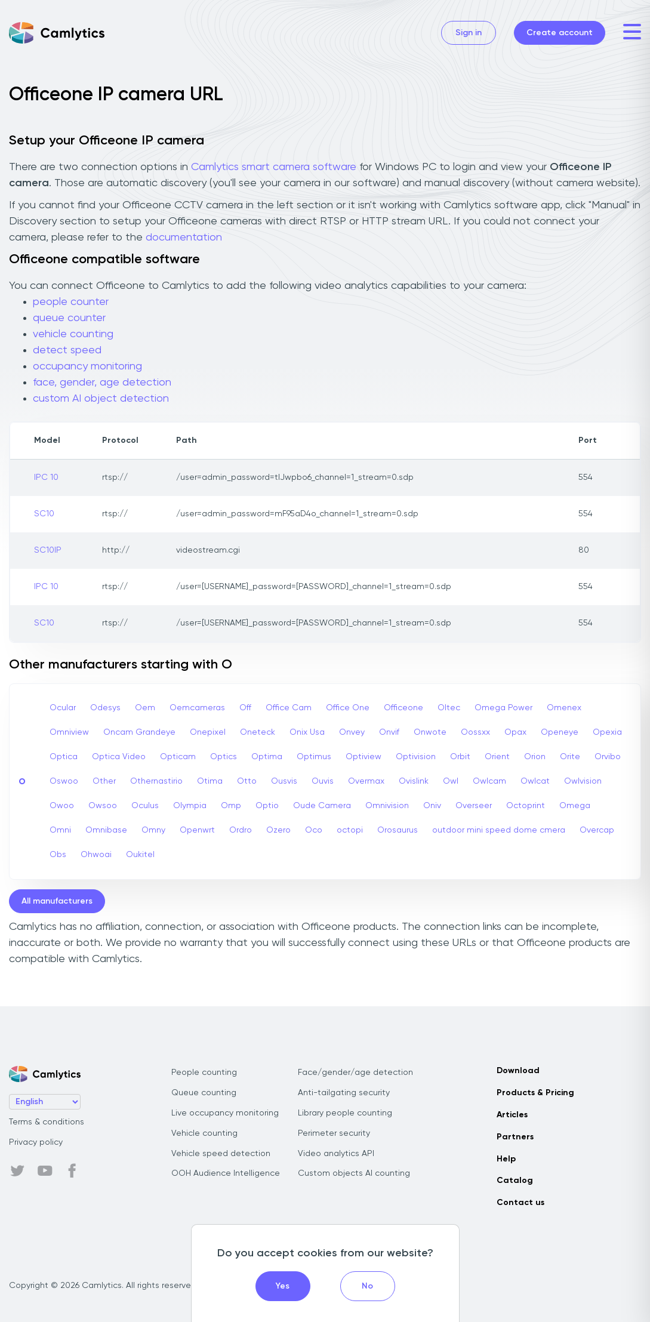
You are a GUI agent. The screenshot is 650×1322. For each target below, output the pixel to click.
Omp (231, 806)
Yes (282, 1286)
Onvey (352, 732)
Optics (223, 757)
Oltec (449, 708)
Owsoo (102, 806)
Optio (267, 806)
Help (506, 1159)
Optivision (416, 757)
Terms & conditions (46, 1122)
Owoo (62, 806)
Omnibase (106, 830)
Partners (515, 1137)
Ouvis (323, 781)
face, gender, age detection (102, 382)
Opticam (178, 757)
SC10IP (47, 550)
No (367, 1286)
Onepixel (208, 732)
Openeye (559, 732)
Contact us (520, 1202)
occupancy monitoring (87, 366)
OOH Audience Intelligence (225, 1173)
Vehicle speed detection (220, 1154)
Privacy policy (36, 1142)
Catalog (515, 1180)
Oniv (432, 806)
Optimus (314, 757)
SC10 (44, 514)
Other (104, 781)
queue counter (69, 318)
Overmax (366, 781)
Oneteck (257, 732)
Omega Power (503, 708)
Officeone (403, 708)
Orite (570, 757)
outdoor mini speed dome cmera (498, 830)
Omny (153, 830)
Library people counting (345, 1113)
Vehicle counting (204, 1133)
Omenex (564, 708)
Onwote (430, 732)
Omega (574, 806)
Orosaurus (397, 830)
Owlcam (489, 781)
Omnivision (387, 806)
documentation (184, 237)
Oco (313, 830)
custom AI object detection (101, 398)
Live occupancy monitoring (225, 1113)
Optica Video (119, 757)
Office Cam (289, 708)
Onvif (389, 732)
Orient (497, 757)
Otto (247, 781)
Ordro (240, 830)
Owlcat (535, 781)
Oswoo (64, 781)
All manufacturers (57, 901)
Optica (64, 757)
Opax (515, 732)
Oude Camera (322, 806)
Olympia (190, 806)
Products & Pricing (535, 1093)
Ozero (278, 830)
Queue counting (203, 1093)
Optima (266, 757)
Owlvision (583, 781)
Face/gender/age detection (355, 1072)
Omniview (69, 732)
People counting (204, 1072)
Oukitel (140, 854)
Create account (559, 33)
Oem (145, 708)
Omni (60, 830)
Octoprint (525, 806)
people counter (71, 302)
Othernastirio (156, 781)
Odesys (105, 708)
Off (245, 708)
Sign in (468, 33)
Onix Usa (307, 732)
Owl (450, 781)
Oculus (145, 806)
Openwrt (197, 830)
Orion (535, 757)
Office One (347, 708)
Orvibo (607, 757)
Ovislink (414, 781)
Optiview (363, 757)
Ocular (63, 708)
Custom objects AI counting (354, 1173)
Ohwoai (96, 854)
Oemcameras (197, 708)
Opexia (607, 732)
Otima (210, 781)
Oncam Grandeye (139, 732)
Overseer (473, 806)
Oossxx (475, 732)
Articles (512, 1115)
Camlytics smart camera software (273, 167)
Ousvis (284, 781)
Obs (58, 854)
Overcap (597, 830)
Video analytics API (336, 1154)
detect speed (67, 350)
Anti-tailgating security (344, 1093)
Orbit (460, 757)
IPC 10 (46, 477)
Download (518, 1071)
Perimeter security (334, 1133)
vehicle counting (73, 334)
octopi (350, 830)
